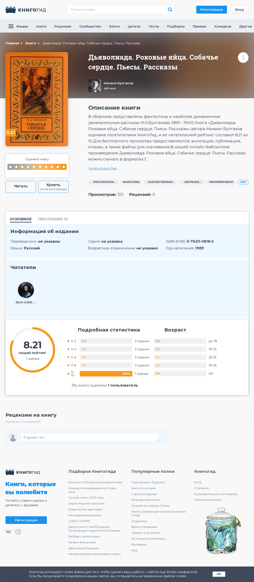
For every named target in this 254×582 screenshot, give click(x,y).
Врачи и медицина (144, 526)
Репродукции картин (145, 499)
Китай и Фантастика (82, 542)
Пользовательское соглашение (216, 494)
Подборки (176, 26)
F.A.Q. (198, 482)
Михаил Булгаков (118, 83)
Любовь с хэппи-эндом (84, 536)
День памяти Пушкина (83, 548)
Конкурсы (223, 26)
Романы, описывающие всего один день (92, 490)
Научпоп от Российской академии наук (95, 482)
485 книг (110, 88)
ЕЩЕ (243, 182)
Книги (41, 26)
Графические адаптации (85, 509)
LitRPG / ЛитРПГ (79, 521)
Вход (239, 10)
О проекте (201, 488)
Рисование (139, 544)
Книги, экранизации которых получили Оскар (158, 513)
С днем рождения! (144, 494)
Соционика (139, 521)
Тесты (154, 26)
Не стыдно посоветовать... (149, 538)
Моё (134, 550)
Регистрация (211, 10)
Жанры (18, 26)
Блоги (114, 26)
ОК (219, 574)
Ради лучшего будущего (148, 482)
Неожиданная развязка (84, 515)
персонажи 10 (53, 219)
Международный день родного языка (94, 554)
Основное (21, 219)
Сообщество (90, 26)
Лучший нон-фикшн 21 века (150, 505)
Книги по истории (143, 488)
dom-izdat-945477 (25, 302)
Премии (199, 26)
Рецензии (63, 26)
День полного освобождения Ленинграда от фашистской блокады (94, 528)
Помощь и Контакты (207, 499)
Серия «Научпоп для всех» (86, 503)
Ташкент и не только (145, 532)
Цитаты (134, 26)
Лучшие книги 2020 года (85, 497)
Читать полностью (102, 168)
